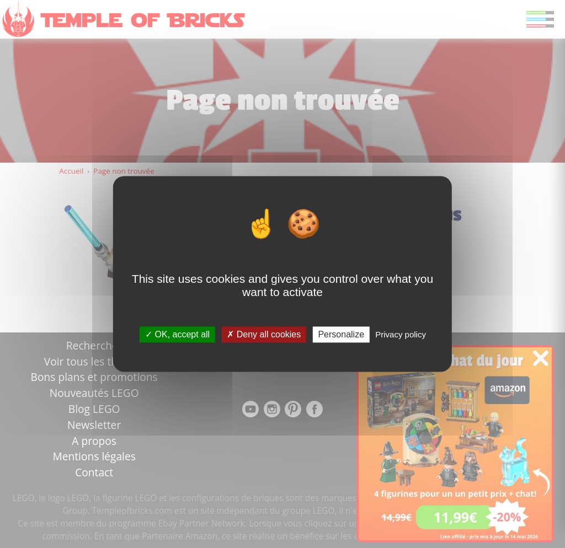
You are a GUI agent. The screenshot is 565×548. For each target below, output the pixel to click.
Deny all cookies (264, 334)
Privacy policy (400, 334)
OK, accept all (177, 334)
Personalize (341, 334)
